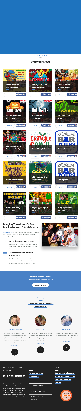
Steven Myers (66, 329)
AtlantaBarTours (8, 233)
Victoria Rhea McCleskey (14, 329)
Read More (14, 345)
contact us (10, 397)
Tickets (9, 95)
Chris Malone (40, 329)
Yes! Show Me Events (40, 285)
